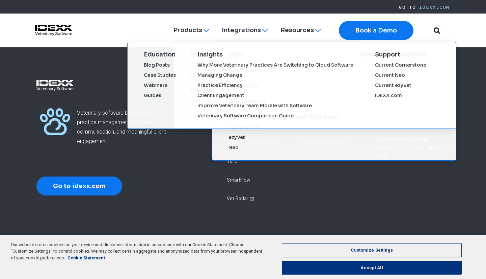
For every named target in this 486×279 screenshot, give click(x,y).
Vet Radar (237, 198)
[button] (436, 30)
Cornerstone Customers (327, 104)
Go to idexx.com (79, 186)
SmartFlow (238, 180)
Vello (232, 161)
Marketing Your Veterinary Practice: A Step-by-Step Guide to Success (412, 112)
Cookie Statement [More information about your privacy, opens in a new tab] (86, 265)
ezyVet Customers (321, 142)
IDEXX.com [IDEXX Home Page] (434, 7)
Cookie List (302, 241)
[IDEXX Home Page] (53, 30)
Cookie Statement (264, 241)
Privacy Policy (187, 241)
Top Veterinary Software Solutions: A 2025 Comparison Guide (408, 147)
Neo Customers (318, 123)
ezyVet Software (245, 104)
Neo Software (242, 123)
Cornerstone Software (251, 142)
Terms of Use (223, 241)
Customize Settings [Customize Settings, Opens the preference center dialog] (372, 257)
